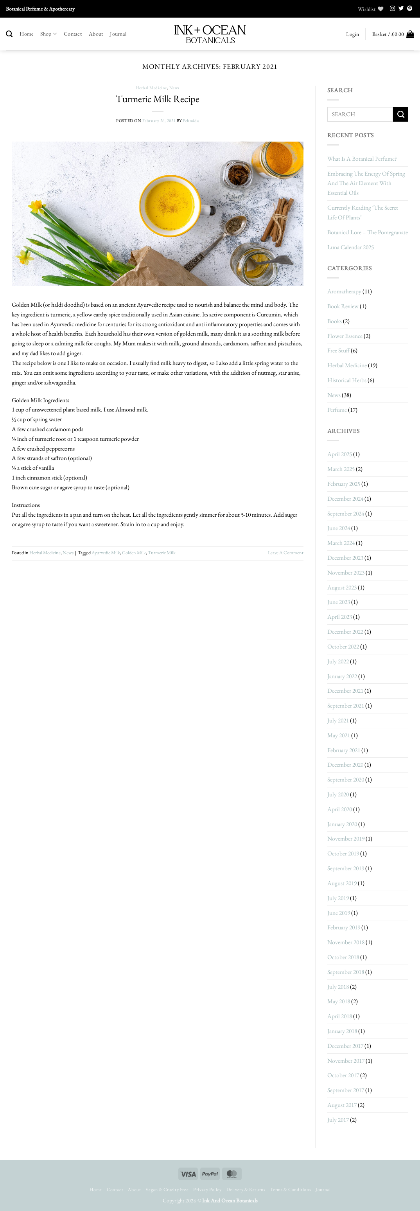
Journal (118, 33)
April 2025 (339, 454)
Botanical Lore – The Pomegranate (367, 232)
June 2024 (338, 528)
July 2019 (338, 898)
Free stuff (338, 350)
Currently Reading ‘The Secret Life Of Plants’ (362, 212)
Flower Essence (345, 336)
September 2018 (345, 972)
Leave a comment (285, 553)
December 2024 (345, 498)
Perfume (337, 410)
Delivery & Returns (246, 1189)
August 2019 (342, 883)
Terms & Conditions (290, 1189)
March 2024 (341, 543)
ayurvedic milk (106, 553)
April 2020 (339, 809)
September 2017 (345, 1090)
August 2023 (342, 587)
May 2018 (338, 1001)
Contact (73, 33)
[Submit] (400, 114)
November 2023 (345, 572)
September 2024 (345, 513)
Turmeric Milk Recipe (157, 98)
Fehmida (191, 120)
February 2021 (343, 750)
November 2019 (345, 838)
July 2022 (338, 661)
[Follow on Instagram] (392, 9)
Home (26, 33)
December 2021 (345, 690)
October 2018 (343, 957)
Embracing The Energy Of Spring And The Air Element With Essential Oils (366, 183)
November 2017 (345, 1060)
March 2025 (341, 469)
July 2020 (338, 794)
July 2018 (338, 987)
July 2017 (338, 1120)
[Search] (9, 34)
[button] (352, 34)
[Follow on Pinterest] (410, 9)
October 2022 (343, 646)
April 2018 (339, 1016)
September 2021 (345, 705)
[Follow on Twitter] (401, 9)
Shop (48, 34)
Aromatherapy (344, 291)
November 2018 (345, 942)
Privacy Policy (207, 1189)
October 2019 (343, 853)
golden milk (134, 553)
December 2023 (345, 557)
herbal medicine (151, 87)
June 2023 (338, 602)
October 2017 (343, 1075)
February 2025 (343, 484)
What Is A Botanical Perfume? (362, 159)
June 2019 (338, 913)
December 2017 (345, 1046)
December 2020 (345, 764)
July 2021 (338, 720)
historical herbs (346, 380)
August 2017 (342, 1105)
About (96, 33)
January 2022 (342, 676)
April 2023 (339, 617)
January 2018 (342, 1031)
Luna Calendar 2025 (350, 247)
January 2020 (342, 824)
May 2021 (338, 735)
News (174, 87)
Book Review (343, 306)
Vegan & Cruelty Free (166, 1189)
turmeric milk (162, 553)
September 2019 (345, 868)
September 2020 (345, 779)
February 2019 (343, 927)
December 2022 (345, 631)
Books (334, 321)
